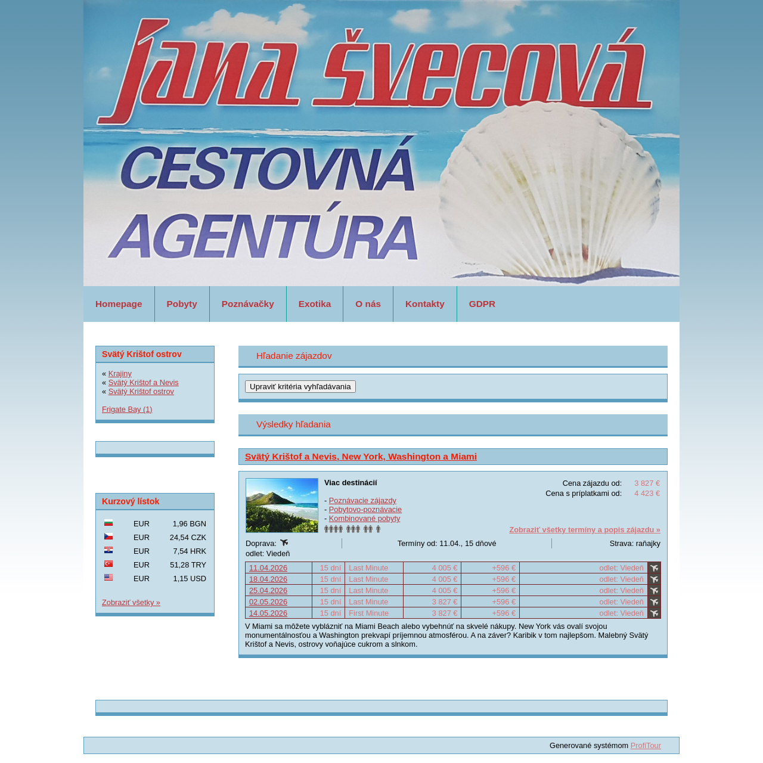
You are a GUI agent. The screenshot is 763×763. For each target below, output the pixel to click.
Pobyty (182, 304)
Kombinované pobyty (365, 518)
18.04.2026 (268, 579)
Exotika (315, 304)
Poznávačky (248, 304)
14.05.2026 (268, 613)
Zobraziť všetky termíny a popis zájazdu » (584, 529)
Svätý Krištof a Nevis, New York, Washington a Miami (361, 456)
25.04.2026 (268, 590)
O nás (368, 304)
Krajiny (120, 373)
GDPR (482, 304)
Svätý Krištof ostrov (141, 391)
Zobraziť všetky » (131, 602)
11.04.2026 (268, 567)
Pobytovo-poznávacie (365, 509)
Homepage (118, 304)
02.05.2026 (268, 601)
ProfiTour (646, 745)
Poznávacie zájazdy (362, 500)
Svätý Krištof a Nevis (143, 382)
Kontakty (425, 304)
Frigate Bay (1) (127, 409)
